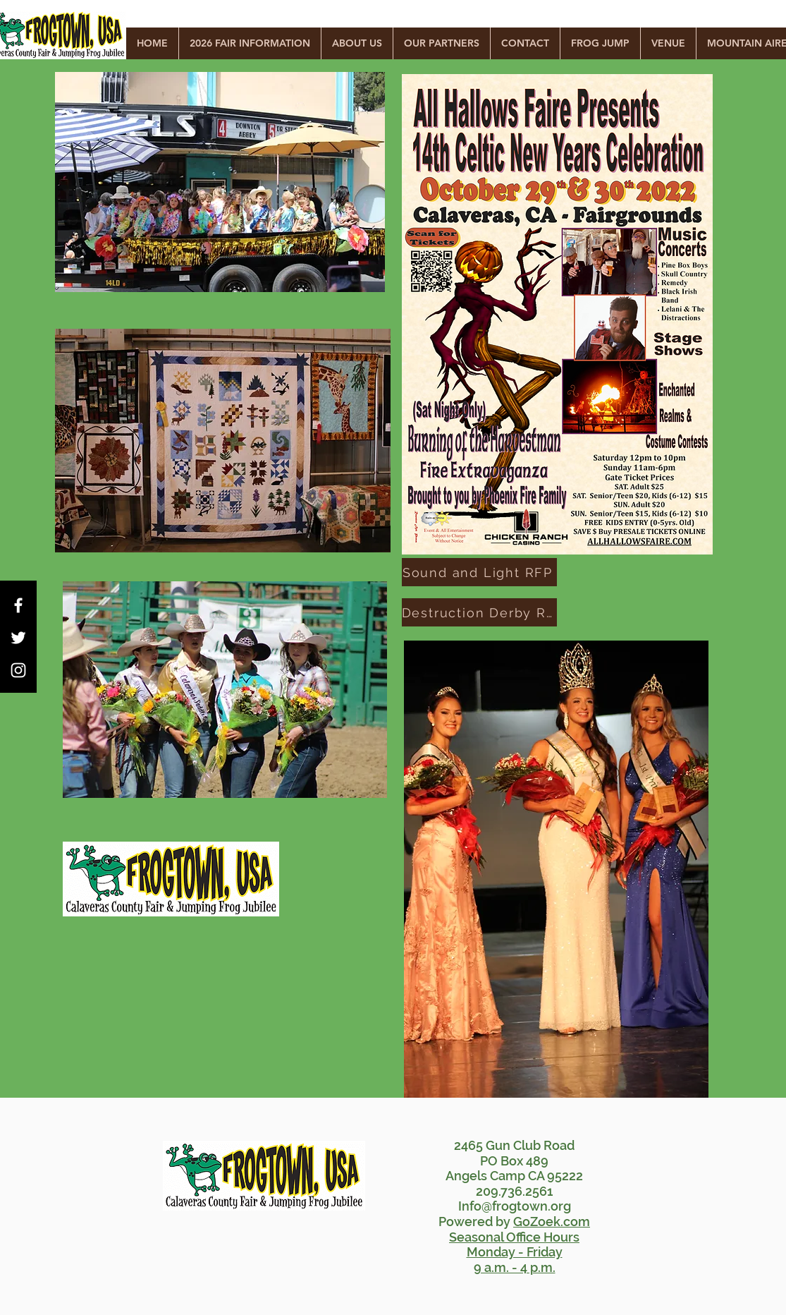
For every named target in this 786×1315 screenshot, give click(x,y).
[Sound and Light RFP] (479, 572)
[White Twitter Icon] (18, 638)
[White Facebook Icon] (18, 605)
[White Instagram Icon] (18, 670)
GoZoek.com (551, 1221)
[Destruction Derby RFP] (479, 612)
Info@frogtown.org (514, 1206)
